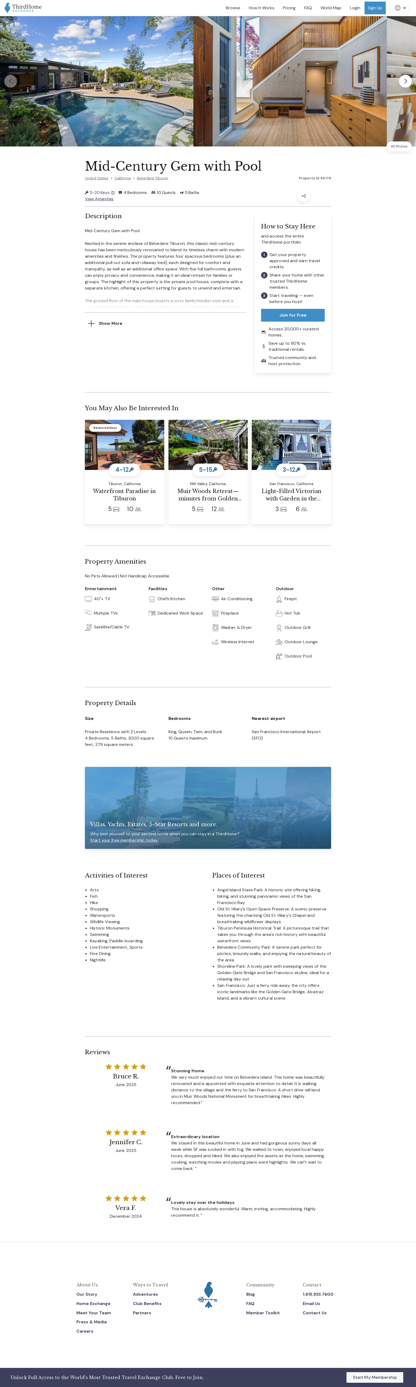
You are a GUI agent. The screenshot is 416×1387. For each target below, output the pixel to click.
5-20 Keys (99, 192)
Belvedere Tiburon (152, 178)
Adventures (145, 1294)
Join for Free (293, 315)
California (123, 178)
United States (97, 178)
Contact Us (315, 1313)
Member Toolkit (263, 1313)
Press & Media (91, 1322)
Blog (250, 1294)
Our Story (86, 1294)
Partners (142, 1313)
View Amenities (99, 199)
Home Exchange (93, 1303)
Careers (84, 1331)
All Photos (399, 146)
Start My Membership (375, 1377)
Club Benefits (147, 1303)
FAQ (250, 1303)
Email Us (311, 1303)
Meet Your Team (93, 1313)
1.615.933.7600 (318, 1294)
